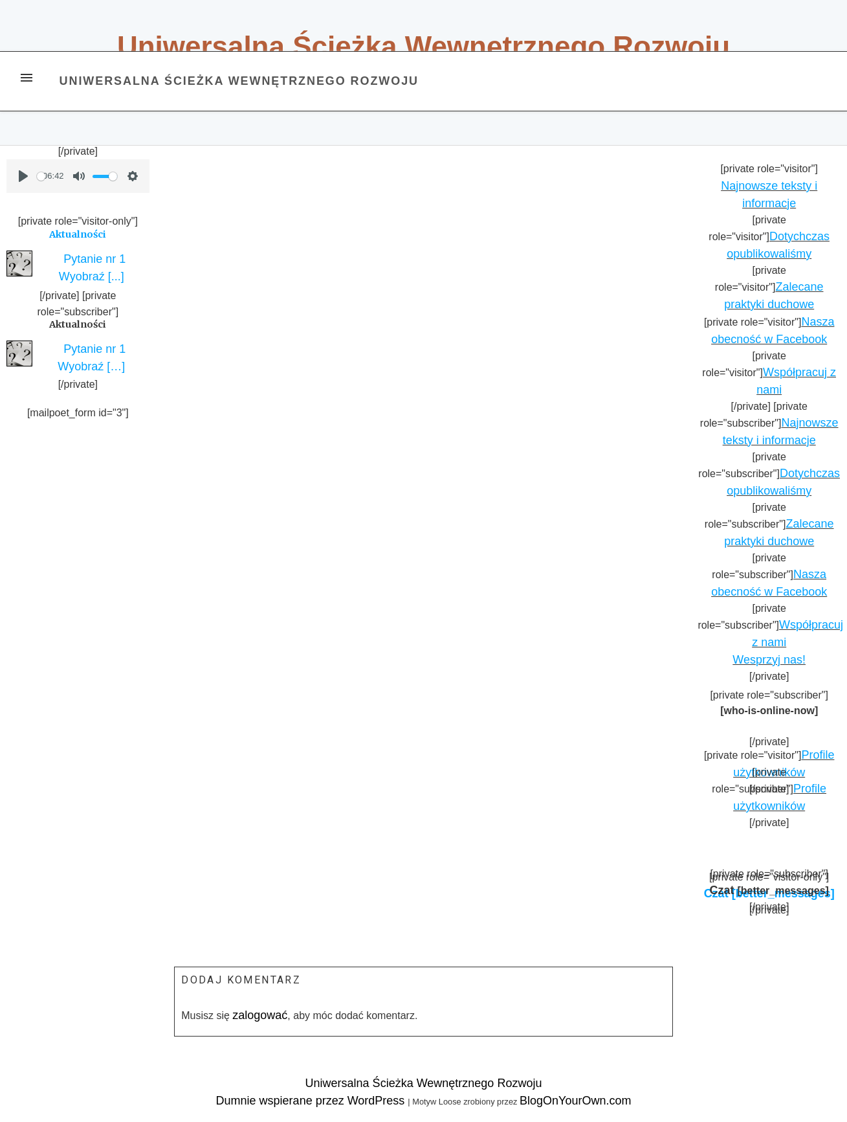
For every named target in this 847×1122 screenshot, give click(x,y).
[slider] (41, 176)
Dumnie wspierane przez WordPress (312, 1100)
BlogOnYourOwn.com (575, 1100)
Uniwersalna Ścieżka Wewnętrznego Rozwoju (423, 46)
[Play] (23, 176)
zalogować (259, 1015)
